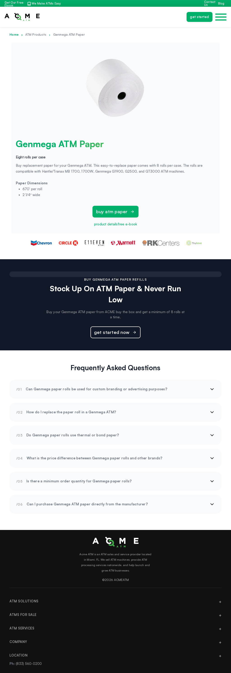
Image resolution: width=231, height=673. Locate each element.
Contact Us (209, 3)
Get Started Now (112, 332)
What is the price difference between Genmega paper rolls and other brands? (94, 458)
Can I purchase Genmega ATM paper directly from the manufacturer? (87, 504)
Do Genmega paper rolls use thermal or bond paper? (72, 435)
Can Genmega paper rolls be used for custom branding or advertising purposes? (96, 389)
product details (106, 224)
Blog (221, 3)
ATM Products (35, 34)
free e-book (127, 224)
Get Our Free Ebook (14, 4)
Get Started (199, 17)
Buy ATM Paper (112, 211)
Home (13, 34)
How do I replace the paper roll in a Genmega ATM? (71, 412)
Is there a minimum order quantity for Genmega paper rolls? (79, 481)
